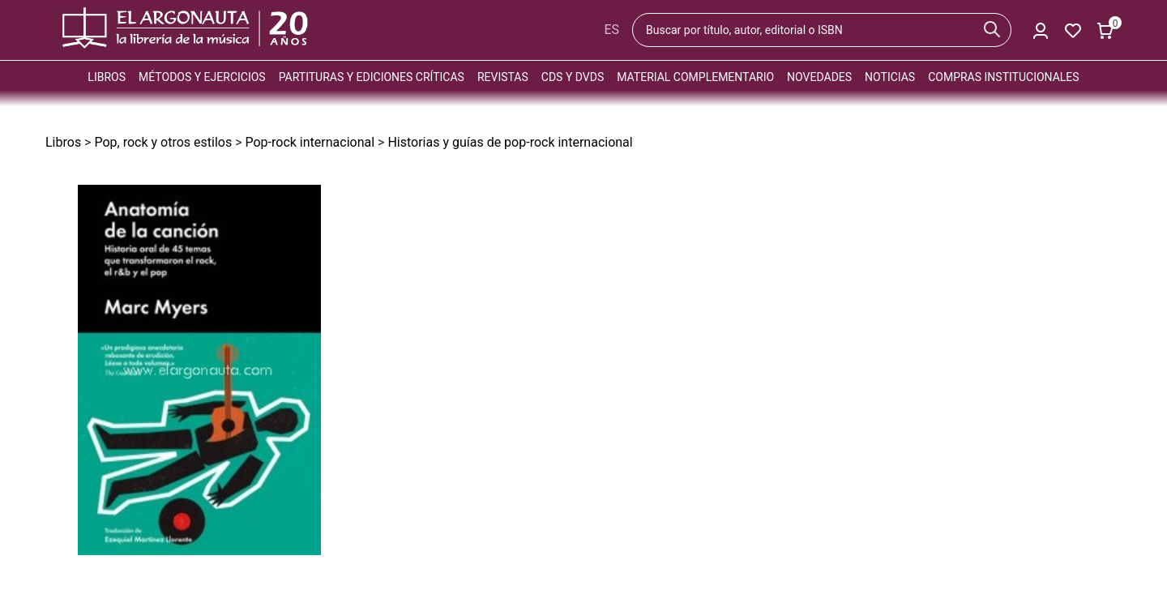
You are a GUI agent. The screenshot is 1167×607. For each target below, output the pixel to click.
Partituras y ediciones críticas (371, 77)
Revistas (502, 77)
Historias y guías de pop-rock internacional (509, 142)
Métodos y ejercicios (202, 77)
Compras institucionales (1003, 77)
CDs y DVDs (572, 77)
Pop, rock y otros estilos (163, 142)
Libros (107, 77)
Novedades (819, 77)
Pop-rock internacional (309, 142)
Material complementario (695, 77)
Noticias (890, 77)
